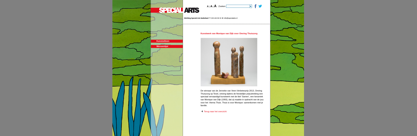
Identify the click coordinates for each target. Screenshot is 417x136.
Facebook (255, 6)
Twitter (260, 6)
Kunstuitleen (163, 41)
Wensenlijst (162, 46)
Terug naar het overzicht (215, 111)
